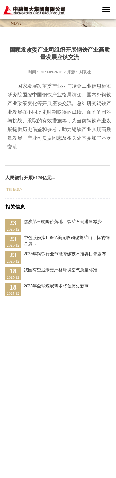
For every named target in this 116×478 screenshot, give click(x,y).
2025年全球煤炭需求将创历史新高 (56, 286)
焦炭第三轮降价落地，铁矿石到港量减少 (63, 221)
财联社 (85, 72)
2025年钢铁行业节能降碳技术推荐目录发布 (65, 254)
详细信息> (13, 189)
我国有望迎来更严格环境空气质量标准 (60, 270)
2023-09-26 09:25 (54, 72)
